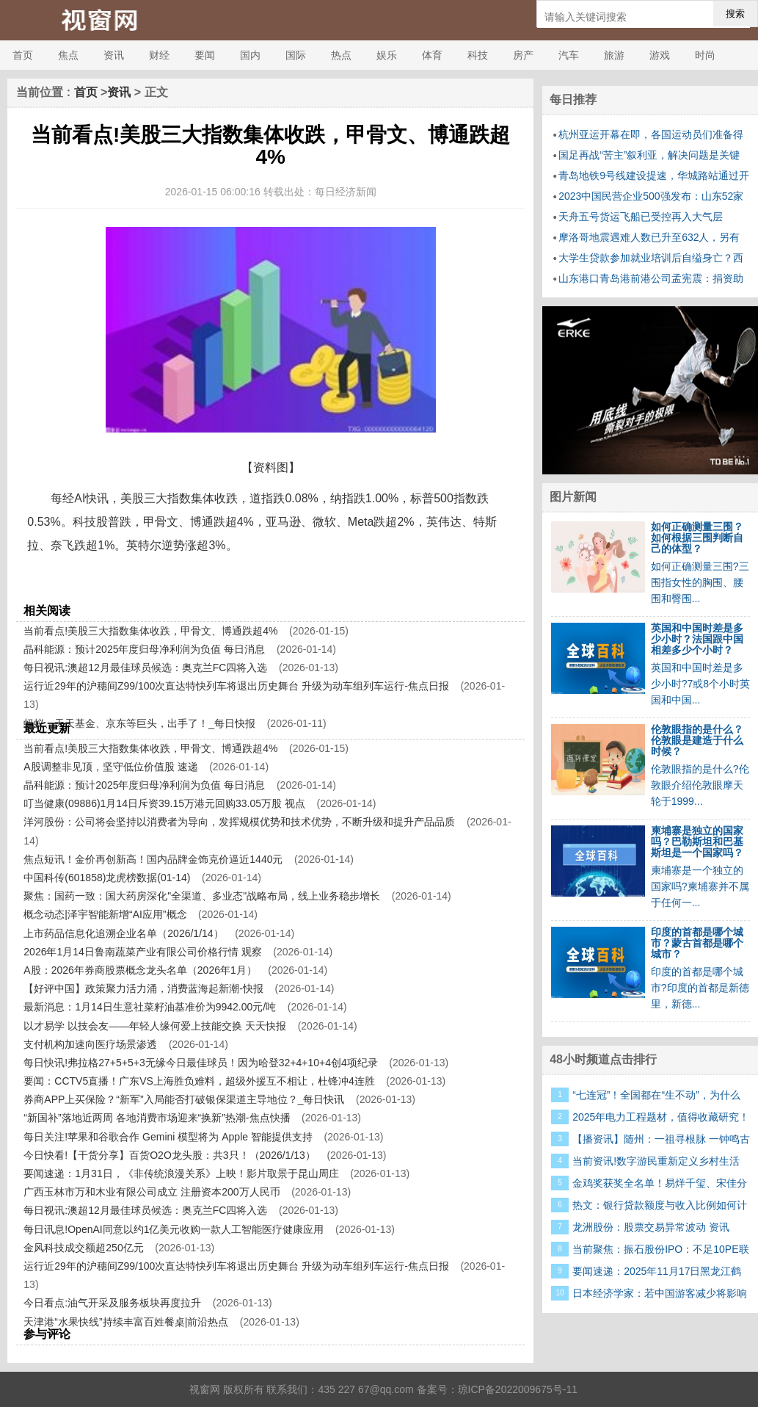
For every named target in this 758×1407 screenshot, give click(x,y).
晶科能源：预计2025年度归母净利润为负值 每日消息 (144, 649)
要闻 (204, 55)
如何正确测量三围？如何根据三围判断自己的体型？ (697, 537)
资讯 (113, 55)
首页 (22, 55)
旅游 (614, 55)
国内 (250, 55)
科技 (477, 55)
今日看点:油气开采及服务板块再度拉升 (112, 1303)
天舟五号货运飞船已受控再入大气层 (640, 217)
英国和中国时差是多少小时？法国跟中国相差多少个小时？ (697, 639)
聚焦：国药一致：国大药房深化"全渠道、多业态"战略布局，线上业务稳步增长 (201, 896)
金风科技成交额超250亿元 (83, 1248)
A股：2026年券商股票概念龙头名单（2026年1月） (139, 970)
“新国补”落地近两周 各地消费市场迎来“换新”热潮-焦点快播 (156, 1118)
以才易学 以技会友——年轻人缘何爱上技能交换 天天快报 (154, 1026)
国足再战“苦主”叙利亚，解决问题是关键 (649, 155)
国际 (295, 55)
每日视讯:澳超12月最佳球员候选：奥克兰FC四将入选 (145, 667)
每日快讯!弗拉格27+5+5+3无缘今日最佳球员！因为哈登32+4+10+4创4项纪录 (200, 1062)
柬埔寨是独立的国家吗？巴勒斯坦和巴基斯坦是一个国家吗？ (697, 841)
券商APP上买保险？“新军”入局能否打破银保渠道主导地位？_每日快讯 (183, 1099)
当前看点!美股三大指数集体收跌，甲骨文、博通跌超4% (150, 631)
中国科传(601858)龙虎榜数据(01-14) (106, 877)
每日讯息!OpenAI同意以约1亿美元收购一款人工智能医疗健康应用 (173, 1229)
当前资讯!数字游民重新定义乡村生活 (656, 1161)
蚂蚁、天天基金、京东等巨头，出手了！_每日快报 (139, 723)
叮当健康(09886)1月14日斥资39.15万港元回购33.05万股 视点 (164, 803)
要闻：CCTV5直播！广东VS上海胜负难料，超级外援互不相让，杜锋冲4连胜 (198, 1081)
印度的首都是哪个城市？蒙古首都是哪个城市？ (697, 943)
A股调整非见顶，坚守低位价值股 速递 (110, 767)
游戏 (659, 55)
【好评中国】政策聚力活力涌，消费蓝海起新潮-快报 (143, 988)
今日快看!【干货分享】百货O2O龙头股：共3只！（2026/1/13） (169, 1155)
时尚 (705, 55)
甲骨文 (65, 586)
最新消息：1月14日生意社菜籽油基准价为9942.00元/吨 (149, 1007)
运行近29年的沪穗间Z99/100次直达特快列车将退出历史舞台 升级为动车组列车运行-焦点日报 (236, 686)
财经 (159, 55)
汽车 (568, 55)
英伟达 (182, 586)
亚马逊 (148, 586)
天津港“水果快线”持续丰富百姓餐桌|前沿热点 (125, 1322)
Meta (118, 586)
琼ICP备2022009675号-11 (517, 1389)
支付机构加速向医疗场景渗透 (90, 1044)
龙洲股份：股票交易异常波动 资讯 (650, 1227)
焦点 (68, 55)
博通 (94, 586)
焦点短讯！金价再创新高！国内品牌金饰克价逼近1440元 (153, 859)
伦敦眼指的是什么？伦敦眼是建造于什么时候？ (697, 740)
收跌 (210, 586)
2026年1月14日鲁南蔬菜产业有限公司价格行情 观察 (142, 952)
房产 (523, 55)
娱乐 (386, 55)
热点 (341, 55)
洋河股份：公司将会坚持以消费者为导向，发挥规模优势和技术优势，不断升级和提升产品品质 (239, 822)
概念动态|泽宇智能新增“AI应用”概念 (104, 914)
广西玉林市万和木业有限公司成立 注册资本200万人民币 (151, 1192)
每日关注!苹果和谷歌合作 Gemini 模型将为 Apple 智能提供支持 (168, 1137)
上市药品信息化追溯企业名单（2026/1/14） (123, 933)
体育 (432, 55)
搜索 (735, 13)
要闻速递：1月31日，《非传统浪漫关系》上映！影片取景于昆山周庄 (180, 1173)
